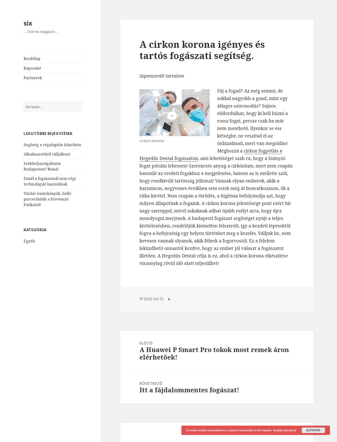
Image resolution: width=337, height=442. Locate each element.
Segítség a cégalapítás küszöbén (52, 144)
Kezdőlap (32, 58)
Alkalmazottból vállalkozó (47, 154)
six (28, 23)
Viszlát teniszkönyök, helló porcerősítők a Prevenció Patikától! (47, 199)
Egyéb (29, 241)
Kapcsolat (32, 68)
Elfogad (313, 430)
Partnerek (33, 77)
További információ (284, 430)
